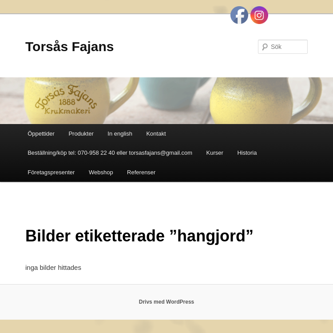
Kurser (214, 152)
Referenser (141, 172)
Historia (247, 152)
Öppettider (41, 133)
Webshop (101, 172)
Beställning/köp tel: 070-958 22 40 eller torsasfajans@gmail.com (110, 152)
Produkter (80, 133)
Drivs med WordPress (166, 302)
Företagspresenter (51, 172)
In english (119, 133)
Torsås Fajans (69, 46)
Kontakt (156, 133)
